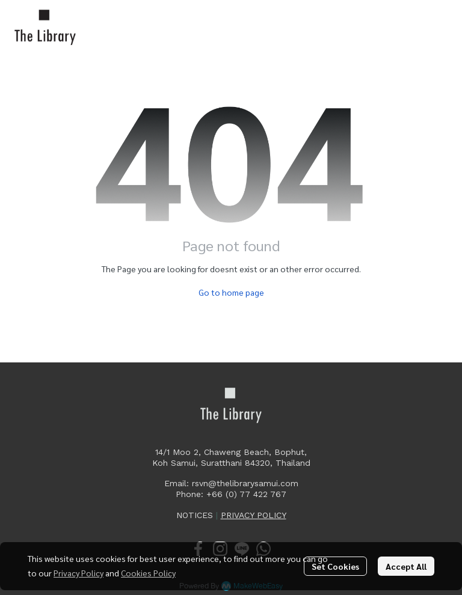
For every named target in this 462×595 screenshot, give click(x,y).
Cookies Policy (148, 572)
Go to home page (231, 292)
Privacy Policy (78, 572)
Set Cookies (335, 566)
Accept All (406, 566)
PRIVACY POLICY (253, 515)
